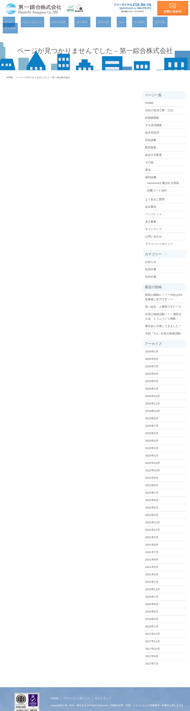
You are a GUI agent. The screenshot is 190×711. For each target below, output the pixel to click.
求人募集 (169, 21)
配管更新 (150, 140)
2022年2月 (151, 508)
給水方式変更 (153, 148)
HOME (19, 21)
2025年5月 (151, 367)
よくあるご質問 (155, 192)
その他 (149, 155)
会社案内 (134, 21)
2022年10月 (152, 464)
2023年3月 (151, 441)
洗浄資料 (152, 21)
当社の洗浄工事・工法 (159, 103)
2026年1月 (151, 345)
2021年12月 (152, 516)
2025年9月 (151, 352)
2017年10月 (152, 642)
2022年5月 (151, 501)
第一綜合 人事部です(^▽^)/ (163, 300)
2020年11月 (152, 582)
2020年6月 (151, 597)
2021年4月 (151, 568)
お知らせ (150, 255)
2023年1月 (151, 449)
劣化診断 (150, 133)
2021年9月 (151, 530)
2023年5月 (151, 426)
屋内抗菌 (105, 21)
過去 (148, 163)
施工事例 (85, 21)
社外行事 (150, 270)
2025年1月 (151, 382)
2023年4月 (151, 434)
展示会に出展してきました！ (163, 319)
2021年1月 (151, 575)
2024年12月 (152, 389)
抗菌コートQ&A (157, 184)
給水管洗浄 (152, 126)
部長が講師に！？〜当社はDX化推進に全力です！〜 (163, 290)
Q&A (120, 21)
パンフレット (153, 207)
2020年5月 (151, 605)
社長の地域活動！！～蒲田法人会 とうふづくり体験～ (163, 310)
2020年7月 (151, 590)
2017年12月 (152, 627)
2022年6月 (151, 493)
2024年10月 (152, 404)
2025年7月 (151, 360)
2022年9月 (151, 471)
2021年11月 (152, 523)
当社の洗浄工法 (40, 21)
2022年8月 (151, 478)
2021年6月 (151, 553)
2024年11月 (152, 397)
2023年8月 (151, 412)
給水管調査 (63, 21)
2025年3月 (151, 374)
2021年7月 (151, 545)
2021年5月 (151, 560)
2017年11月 (152, 635)
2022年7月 (151, 486)
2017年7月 (151, 657)
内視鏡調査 (152, 111)
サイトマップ (153, 222)
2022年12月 (152, 456)
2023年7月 (151, 419)
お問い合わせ (153, 229)
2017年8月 (151, 649)
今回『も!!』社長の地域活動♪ (163, 327)
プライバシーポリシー (159, 237)
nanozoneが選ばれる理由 (163, 176)
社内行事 (150, 263)
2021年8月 (151, 538)
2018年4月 (151, 612)
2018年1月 (151, 620)
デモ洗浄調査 (153, 118)
